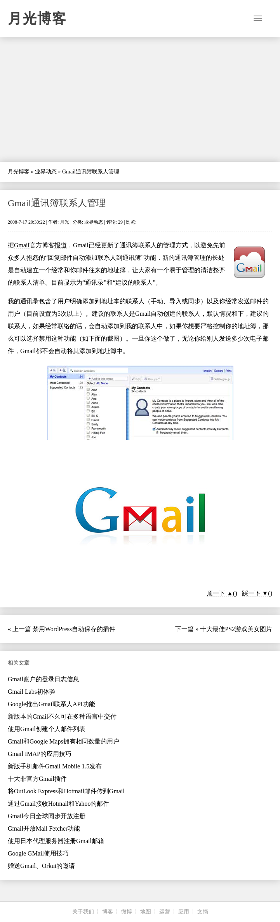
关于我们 (83, 912)
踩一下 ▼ (255, 593)
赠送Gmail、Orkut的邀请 (41, 866)
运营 (164, 912)
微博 (126, 912)
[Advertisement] (140, 99)
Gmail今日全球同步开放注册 (46, 816)
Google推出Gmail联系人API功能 (51, 704)
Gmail (22, 245)
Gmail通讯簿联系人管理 (57, 203)
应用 (183, 912)
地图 (145, 912)
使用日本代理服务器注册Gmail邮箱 (56, 841)
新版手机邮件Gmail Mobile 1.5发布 (55, 766)
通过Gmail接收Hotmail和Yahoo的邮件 (58, 803)
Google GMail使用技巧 (38, 853)
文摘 (202, 912)
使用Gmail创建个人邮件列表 (46, 729)
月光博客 (37, 18)
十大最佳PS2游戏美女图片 (236, 629)
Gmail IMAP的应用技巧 (39, 754)
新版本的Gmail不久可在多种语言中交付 (62, 716)
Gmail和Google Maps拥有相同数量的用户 (63, 741)
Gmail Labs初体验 (32, 691)
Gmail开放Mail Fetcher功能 (44, 828)
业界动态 (46, 172)
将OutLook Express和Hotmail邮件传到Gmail (66, 791)
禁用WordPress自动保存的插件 (74, 629)
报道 (60, 245)
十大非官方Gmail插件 (37, 778)
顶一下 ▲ (220, 593)
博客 (107, 912)
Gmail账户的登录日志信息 (43, 679)
